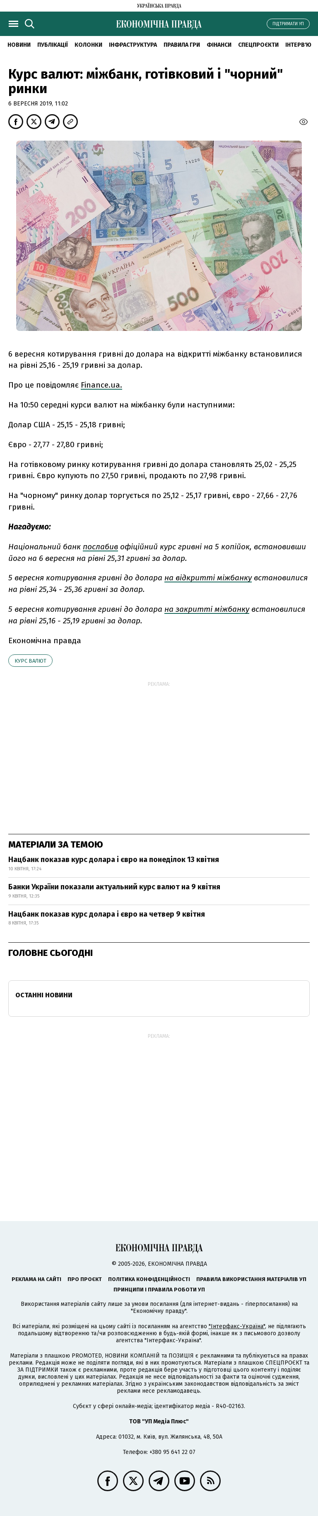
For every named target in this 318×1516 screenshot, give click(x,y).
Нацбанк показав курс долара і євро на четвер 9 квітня (106, 914)
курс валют (30, 661)
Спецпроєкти (258, 44)
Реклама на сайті (36, 1279)
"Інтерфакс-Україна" (237, 1326)
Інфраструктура (133, 44)
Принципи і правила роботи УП (159, 1289)
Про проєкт (84, 1279)
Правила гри (182, 44)
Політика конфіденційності (149, 1279)
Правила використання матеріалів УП (251, 1279)
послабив (100, 546)
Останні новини (43, 995)
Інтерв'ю (298, 44)
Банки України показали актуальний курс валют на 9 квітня (114, 886)
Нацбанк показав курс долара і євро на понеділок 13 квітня (113, 859)
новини (19, 44)
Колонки (88, 44)
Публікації (52, 44)
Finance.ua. (101, 385)
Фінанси (219, 44)
